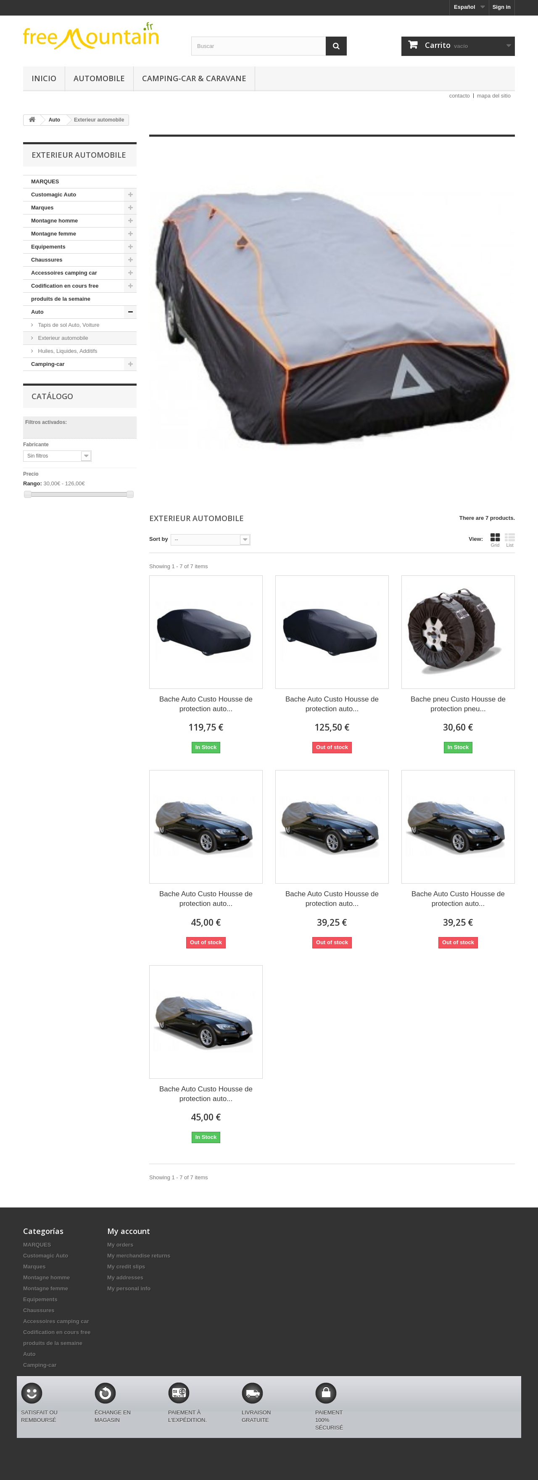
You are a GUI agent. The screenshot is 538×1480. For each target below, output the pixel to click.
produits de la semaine (60, 299)
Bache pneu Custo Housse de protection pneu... (458, 704)
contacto (459, 96)
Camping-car (47, 364)
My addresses (125, 1277)
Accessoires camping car (64, 273)
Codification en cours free (64, 286)
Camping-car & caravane (194, 78)
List (510, 540)
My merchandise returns (138, 1255)
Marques (42, 207)
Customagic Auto (53, 194)
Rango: (32, 483)
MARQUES (45, 181)
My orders (120, 1245)
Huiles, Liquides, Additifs (67, 351)
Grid (495, 540)
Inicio (44, 78)
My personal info (128, 1288)
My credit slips (126, 1266)
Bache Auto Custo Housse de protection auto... (206, 704)
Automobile (99, 78)
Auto (37, 312)
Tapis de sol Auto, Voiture (68, 325)
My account (128, 1231)
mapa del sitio (494, 96)
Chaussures (46, 260)
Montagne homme (54, 220)
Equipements (48, 247)
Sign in (502, 7)
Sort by (158, 539)
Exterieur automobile (62, 338)
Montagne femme (53, 233)
